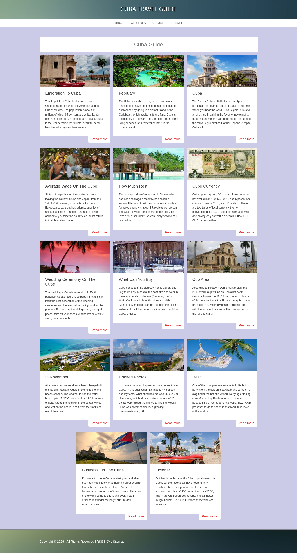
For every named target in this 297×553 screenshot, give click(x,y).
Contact (176, 23)
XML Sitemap (115, 541)
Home (119, 23)
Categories (137, 23)
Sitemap (157, 23)
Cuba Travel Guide (148, 9)
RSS (100, 541)
